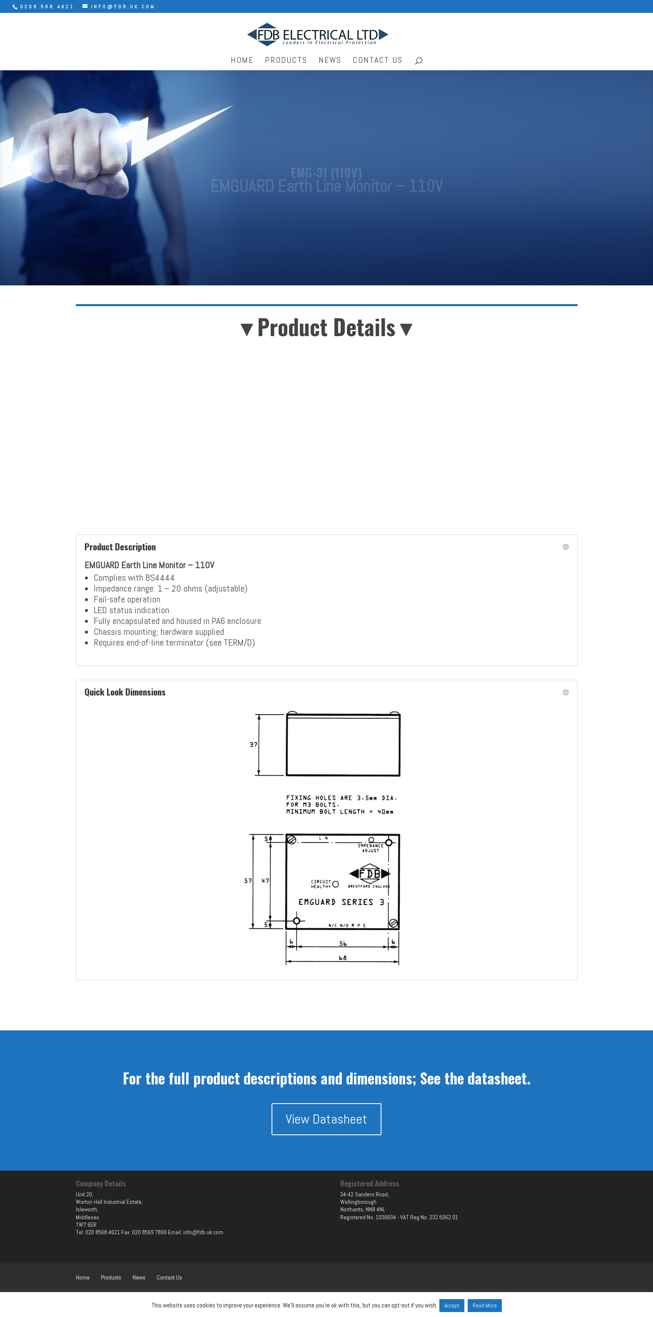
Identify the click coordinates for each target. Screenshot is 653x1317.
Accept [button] (451, 1305)
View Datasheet (326, 1119)
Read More (485, 1305)
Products (286, 61)
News (330, 61)
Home (242, 61)
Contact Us (378, 61)
